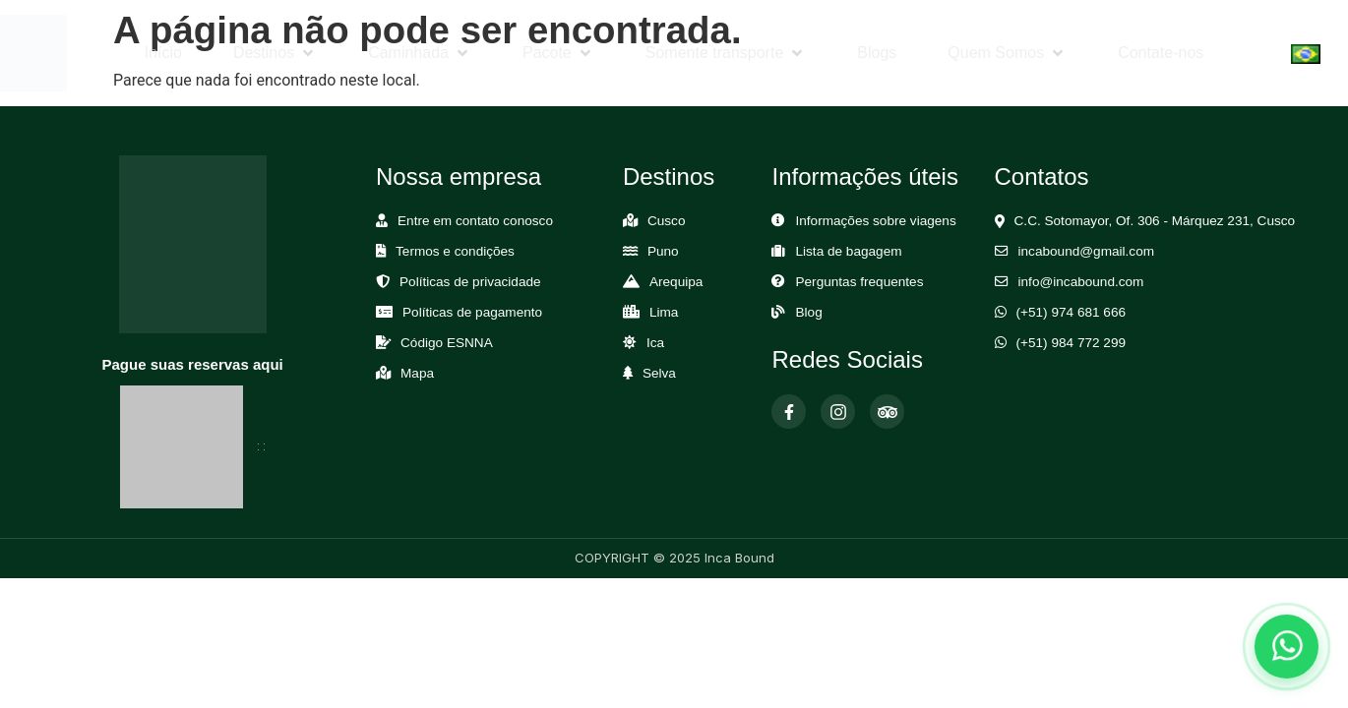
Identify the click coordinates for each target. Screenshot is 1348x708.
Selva (659, 373)
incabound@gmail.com (1086, 251)
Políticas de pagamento (472, 312)
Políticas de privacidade (470, 281)
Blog (808, 312)
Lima (663, 312)
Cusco (666, 220)
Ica (655, 342)
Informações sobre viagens (875, 220)
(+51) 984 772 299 (1071, 342)
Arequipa (676, 281)
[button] (275, 53)
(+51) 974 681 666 (1071, 312)
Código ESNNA (446, 342)
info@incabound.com (1081, 281)
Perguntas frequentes (859, 281)
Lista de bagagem (848, 251)
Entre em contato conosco (475, 220)
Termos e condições (455, 251)
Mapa (417, 373)
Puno (663, 251)
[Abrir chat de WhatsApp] (1286, 646)
